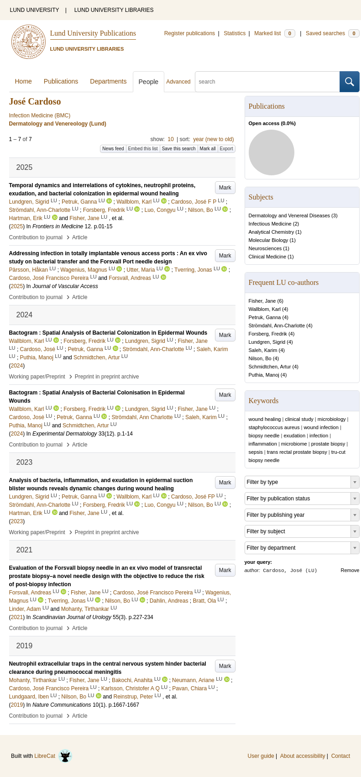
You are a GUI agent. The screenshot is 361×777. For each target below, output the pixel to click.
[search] (267, 81)
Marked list (274, 33)
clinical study (299, 419)
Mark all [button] (208, 148)
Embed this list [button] (143, 148)
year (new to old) (213, 139)
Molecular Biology (268, 240)
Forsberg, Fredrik (268, 333)
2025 (17, 226)
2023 (17, 521)
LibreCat (53, 756)
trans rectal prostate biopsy (297, 452)
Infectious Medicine (270, 223)
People (149, 81)
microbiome (294, 443)
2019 (17, 705)
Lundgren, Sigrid (267, 342)
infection (318, 435)
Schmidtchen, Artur (270, 366)
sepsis (256, 452)
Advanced (178, 82)
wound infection (320, 427)
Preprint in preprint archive (107, 376)
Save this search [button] (179, 148)
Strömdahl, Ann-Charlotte (277, 325)
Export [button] (226, 148)
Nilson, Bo (260, 358)
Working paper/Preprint (37, 376)
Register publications (189, 33)
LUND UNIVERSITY (34, 10)
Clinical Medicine (268, 256)
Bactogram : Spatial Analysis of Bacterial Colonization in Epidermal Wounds (108, 333)
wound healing (265, 419)
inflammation (263, 443)
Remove (350, 570)
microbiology (332, 419)
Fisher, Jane (262, 301)
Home (23, 81)
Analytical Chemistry (271, 232)
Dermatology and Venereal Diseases (289, 215)
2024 (17, 365)
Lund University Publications (93, 33)
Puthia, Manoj (264, 375)
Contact (340, 756)
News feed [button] (113, 148)
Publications (61, 81)
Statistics (235, 33)
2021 (17, 617)
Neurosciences (265, 248)
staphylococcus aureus (274, 427)
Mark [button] (225, 187)
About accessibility (302, 756)
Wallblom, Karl (265, 309)
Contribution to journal (36, 237)
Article (79, 237)
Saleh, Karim (263, 350)
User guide (261, 756)
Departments (108, 81)
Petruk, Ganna (265, 317)
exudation (294, 435)
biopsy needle (264, 435)
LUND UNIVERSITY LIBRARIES (114, 10)
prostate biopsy (328, 443)
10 (170, 139)
